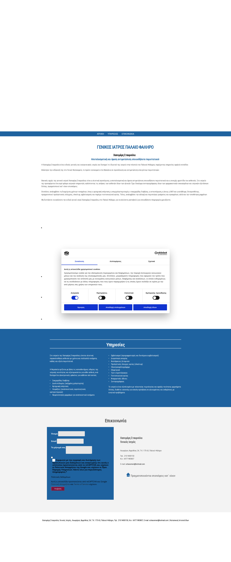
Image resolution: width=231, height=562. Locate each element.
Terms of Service (81, 484)
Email (53, 441)
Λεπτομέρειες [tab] (115, 261)
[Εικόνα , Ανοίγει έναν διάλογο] (60, 227)
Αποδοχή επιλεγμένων (115, 307)
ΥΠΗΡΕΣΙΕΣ (113, 133)
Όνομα (54, 433)
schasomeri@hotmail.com (135, 464)
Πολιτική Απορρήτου (60, 484)
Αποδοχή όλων (150, 307)
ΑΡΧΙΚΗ (100, 133)
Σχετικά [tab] (151, 261)
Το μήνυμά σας (58, 447)
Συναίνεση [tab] (79, 261)
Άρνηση (80, 307)
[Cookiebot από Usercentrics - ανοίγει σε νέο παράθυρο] (156, 253)
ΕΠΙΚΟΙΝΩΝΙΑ (128, 133)
